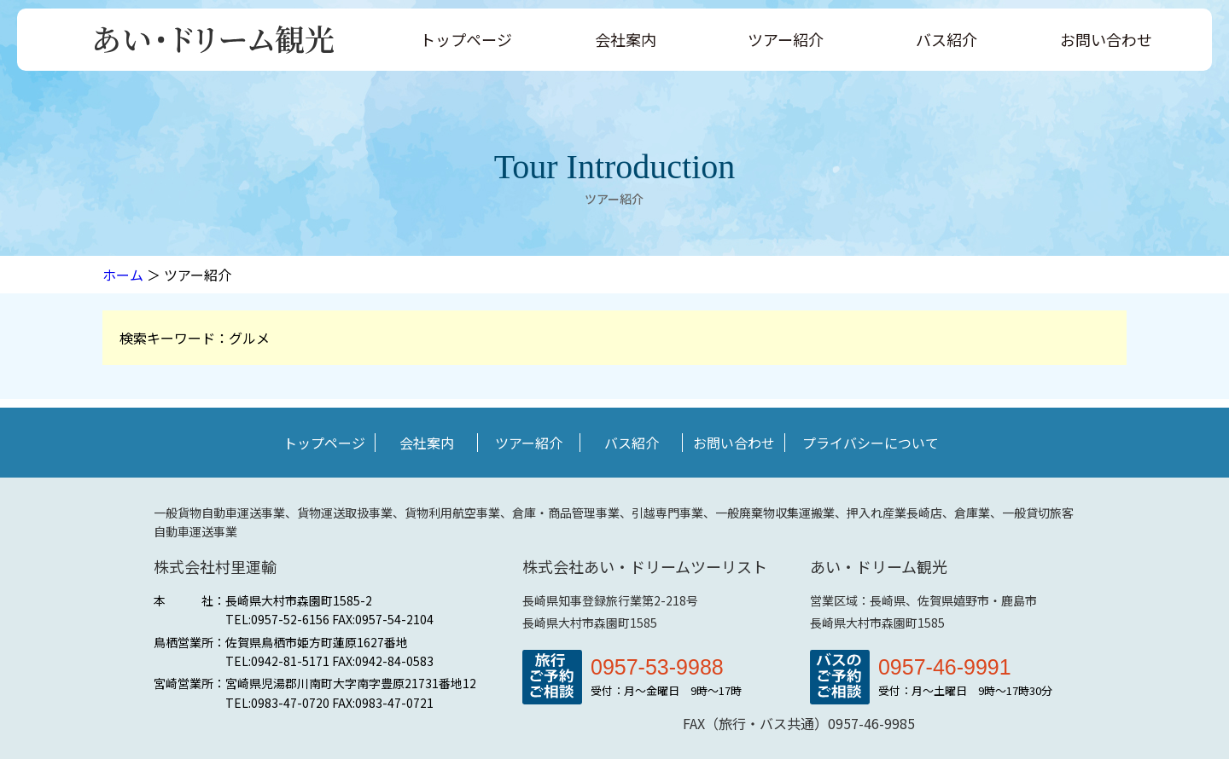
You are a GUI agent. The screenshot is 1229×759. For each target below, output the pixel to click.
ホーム (122, 274)
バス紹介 (946, 39)
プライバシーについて (870, 442)
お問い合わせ (1106, 39)
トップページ (466, 39)
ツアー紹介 (786, 39)
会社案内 (625, 39)
